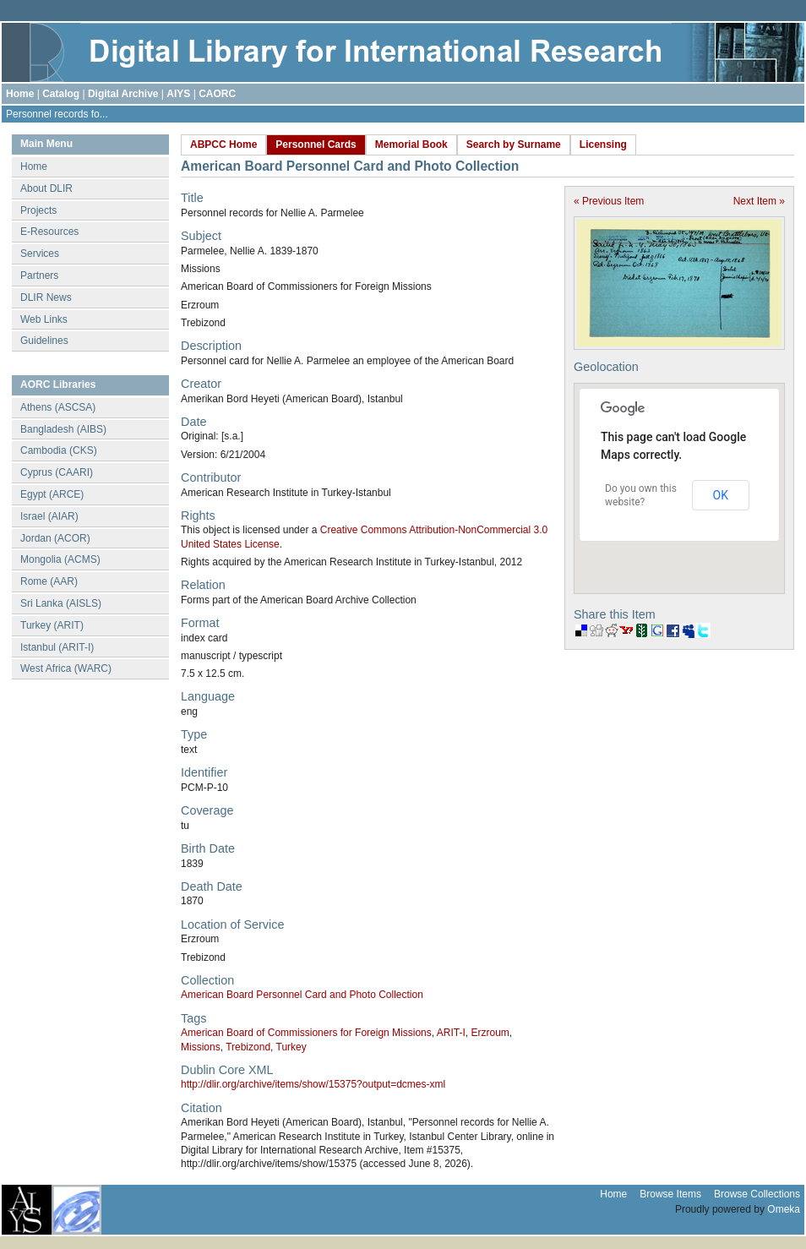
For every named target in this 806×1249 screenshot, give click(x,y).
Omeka (783, 1209)
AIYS (178, 94)
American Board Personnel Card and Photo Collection (302, 995)
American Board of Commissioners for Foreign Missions (306, 1033)
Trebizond (248, 1047)
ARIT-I (451, 1033)
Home (20, 94)
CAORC (217, 94)
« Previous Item (609, 201)
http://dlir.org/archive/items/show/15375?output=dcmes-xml (313, 1084)
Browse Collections (757, 1194)
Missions (201, 1047)
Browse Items (670, 1194)
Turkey (291, 1047)
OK (720, 495)
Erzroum (490, 1033)
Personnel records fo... (57, 114)
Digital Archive (123, 94)
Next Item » (759, 201)
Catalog (60, 94)
